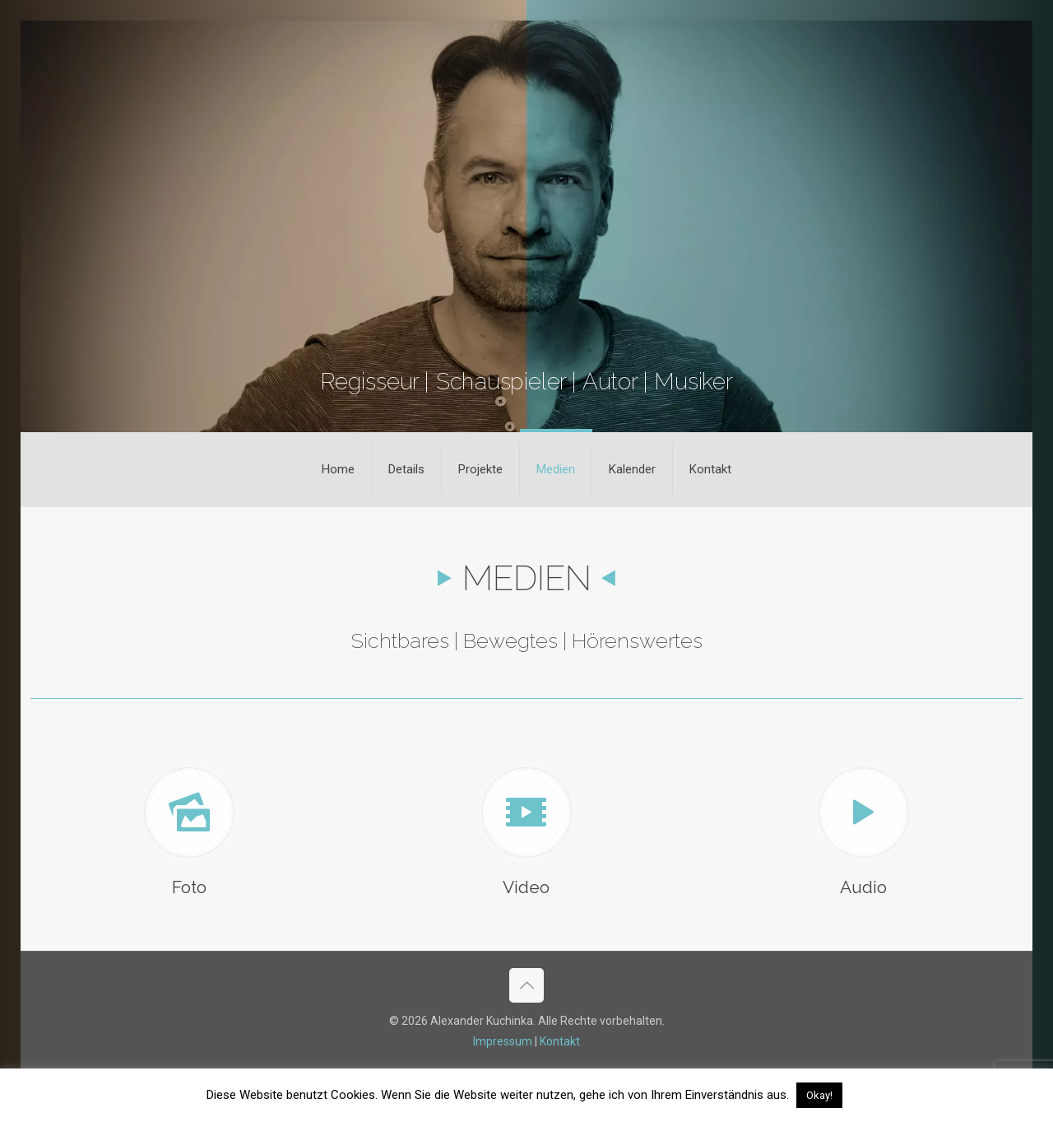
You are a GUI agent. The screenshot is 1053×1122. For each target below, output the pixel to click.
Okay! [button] (819, 1095)
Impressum (502, 1041)
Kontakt (560, 1041)
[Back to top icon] (526, 985)
